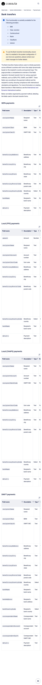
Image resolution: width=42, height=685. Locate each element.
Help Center (4, 10)
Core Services (27, 10)
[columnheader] (12, 112)
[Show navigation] (38, 681)
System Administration (16, 10)
